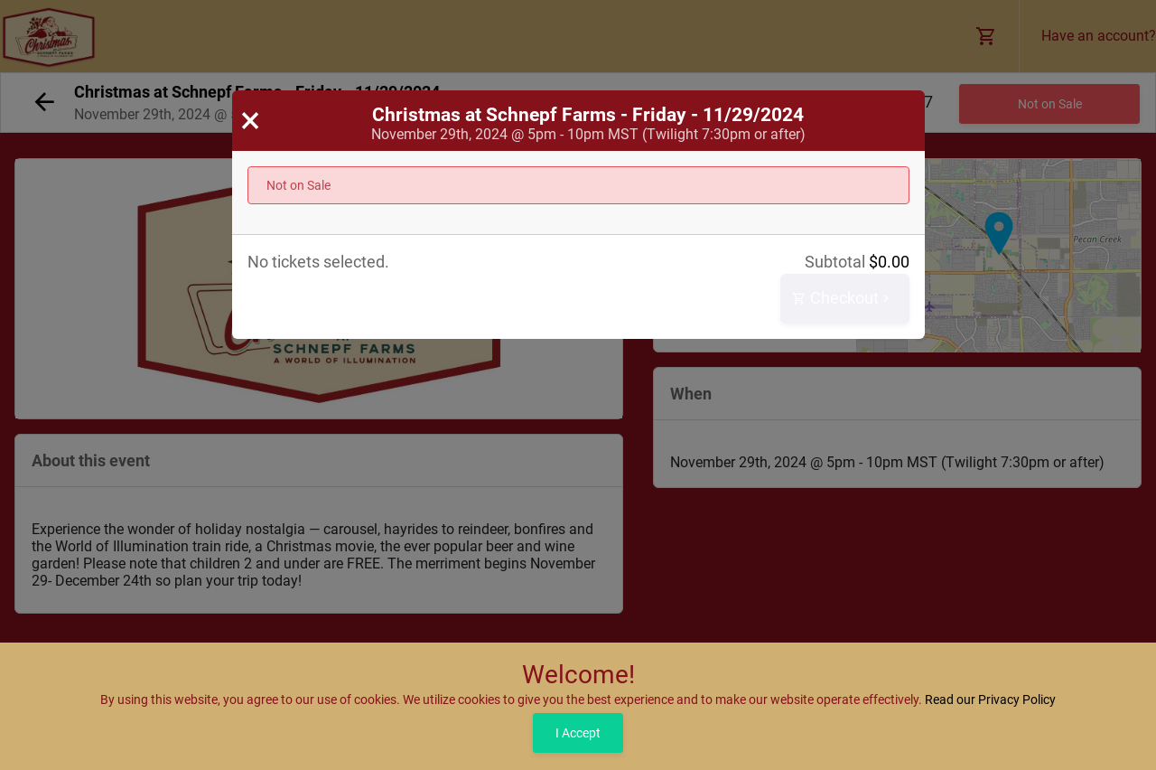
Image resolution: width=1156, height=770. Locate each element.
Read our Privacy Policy (990, 699)
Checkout (842, 299)
